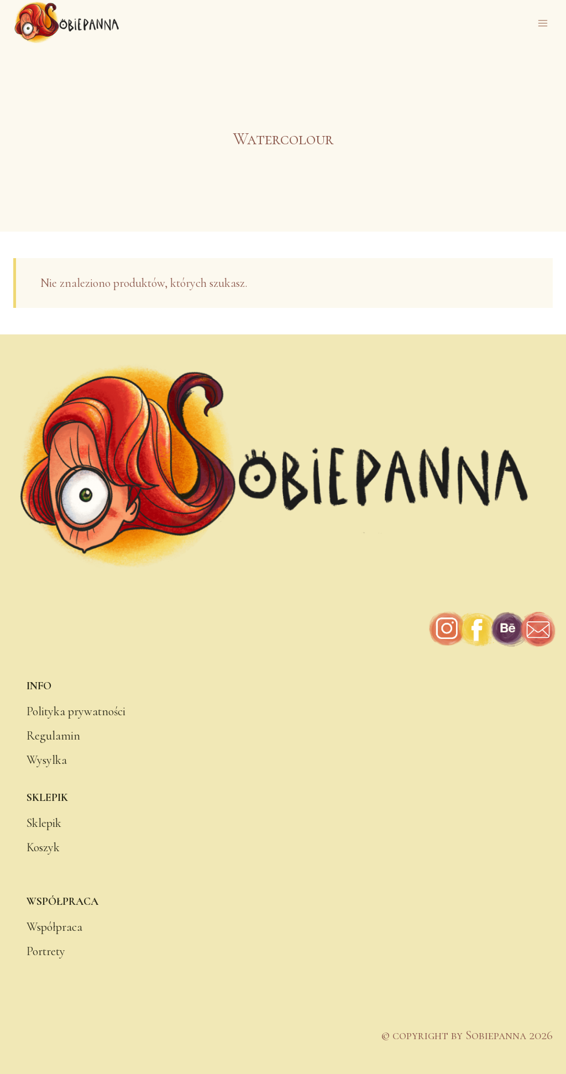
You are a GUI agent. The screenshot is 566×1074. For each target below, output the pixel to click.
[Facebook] (477, 629)
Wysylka (47, 760)
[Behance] (507, 629)
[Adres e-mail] (537, 629)
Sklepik (44, 823)
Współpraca (54, 927)
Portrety (46, 951)
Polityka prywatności (76, 711)
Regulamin (53, 736)
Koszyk (43, 847)
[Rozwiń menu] (542, 23)
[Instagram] (447, 629)
